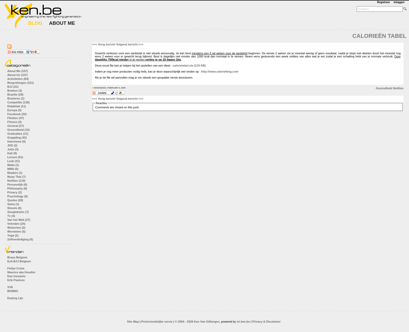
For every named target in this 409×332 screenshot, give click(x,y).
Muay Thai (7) (16, 176)
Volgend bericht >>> (129, 44)
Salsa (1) (13, 204)
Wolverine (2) (16, 227)
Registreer (383, 2)
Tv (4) (11, 215)
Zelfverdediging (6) (20, 239)
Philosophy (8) (17, 188)
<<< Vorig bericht (103, 44)
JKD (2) (12, 145)
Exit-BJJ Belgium (19, 261)
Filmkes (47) (15, 118)
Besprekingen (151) (20, 82)
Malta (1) (13, 165)
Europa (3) (14, 110)
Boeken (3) (14, 90)
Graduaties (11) (17, 133)
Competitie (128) (18, 102)
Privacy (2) (14, 192)
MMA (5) (12, 168)
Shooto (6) (14, 208)
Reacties (101, 103)
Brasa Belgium (17, 257)
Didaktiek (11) (16, 106)
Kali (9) (12, 153)
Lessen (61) (15, 157)
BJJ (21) (13, 86)
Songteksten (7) (18, 212)
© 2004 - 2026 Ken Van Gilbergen (197, 321)
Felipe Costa (15, 268)
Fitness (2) (14, 121)
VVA (10, 287)
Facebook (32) (17, 114)
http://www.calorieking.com (219, 71)
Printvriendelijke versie (156, 321)
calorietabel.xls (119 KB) (189, 65)
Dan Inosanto (16, 276)
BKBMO (12, 291)
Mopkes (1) (14, 172)
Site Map (133, 321)
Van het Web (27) (18, 219)
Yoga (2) (13, 235)
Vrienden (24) (16, 223)
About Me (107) (17, 71)
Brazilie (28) (15, 94)
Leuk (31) (13, 161)
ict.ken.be (243, 321)
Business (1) (15, 98)
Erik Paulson (16, 280)
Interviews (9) (16, 141)
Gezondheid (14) (18, 129)
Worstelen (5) (16, 231)
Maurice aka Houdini (21, 272)
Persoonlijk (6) (17, 184)
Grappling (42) (17, 137)
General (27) (15, 125)
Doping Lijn (15, 298)
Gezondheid (384, 88)
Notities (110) (16, 180)
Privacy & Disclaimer (266, 321)
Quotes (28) (15, 200)
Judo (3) (13, 149)
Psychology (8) (17, 196)
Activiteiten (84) (18, 78)
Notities (398, 88)
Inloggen (399, 2)
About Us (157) (17, 74)
